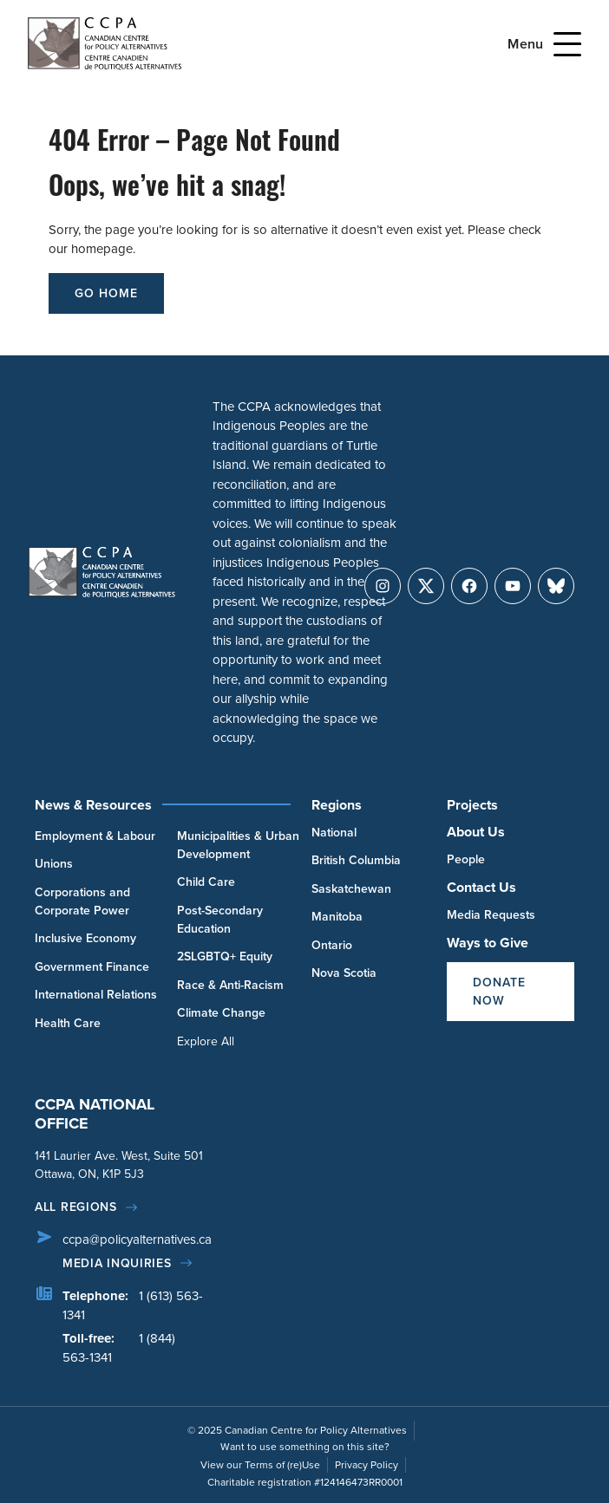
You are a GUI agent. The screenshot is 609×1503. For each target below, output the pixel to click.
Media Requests (491, 915)
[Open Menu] (567, 44)
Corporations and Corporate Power (82, 901)
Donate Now (499, 991)
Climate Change (221, 1013)
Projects (472, 805)
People (466, 859)
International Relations (96, 995)
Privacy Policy (366, 1465)
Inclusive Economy (85, 938)
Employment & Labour (95, 836)
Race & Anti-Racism (230, 985)
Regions (336, 805)
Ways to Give (487, 943)
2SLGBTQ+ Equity (224, 956)
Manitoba (337, 917)
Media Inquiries (117, 1263)
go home (106, 293)
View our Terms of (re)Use (260, 1465)
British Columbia (356, 860)
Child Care (206, 882)
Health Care (68, 1023)
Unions (54, 864)
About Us (476, 832)
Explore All (205, 1041)
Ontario (331, 945)
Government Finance (92, 967)
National (334, 832)
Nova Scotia (344, 973)
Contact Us (481, 887)
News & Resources (93, 805)
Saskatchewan (351, 889)
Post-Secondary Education (220, 919)
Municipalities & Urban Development (238, 845)
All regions (76, 1207)
